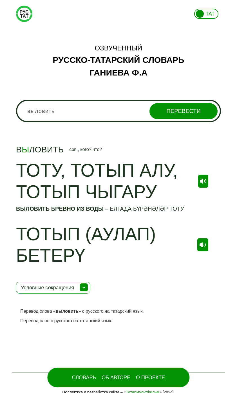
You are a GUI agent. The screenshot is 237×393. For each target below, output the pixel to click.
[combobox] (118, 111)
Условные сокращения (47, 287)
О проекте (150, 377)
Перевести (183, 111)
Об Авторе (116, 377)
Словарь (84, 377)
